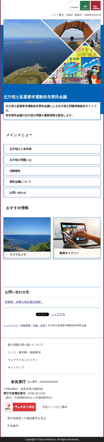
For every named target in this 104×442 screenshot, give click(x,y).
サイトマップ (16, 367)
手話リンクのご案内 (54, 406)
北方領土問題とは (20, 159)
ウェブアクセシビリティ (23, 359)
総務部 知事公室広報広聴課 (24, 301)
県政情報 (25, 325)
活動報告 (14, 170)
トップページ (10, 325)
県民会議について (20, 181)
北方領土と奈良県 (20, 149)
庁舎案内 (12, 425)
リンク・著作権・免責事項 (24, 352)
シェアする (58, 314)
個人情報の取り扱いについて (25, 344)
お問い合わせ (17, 192)
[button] (74, 5)
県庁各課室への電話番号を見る (26, 418)
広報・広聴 (39, 325)
